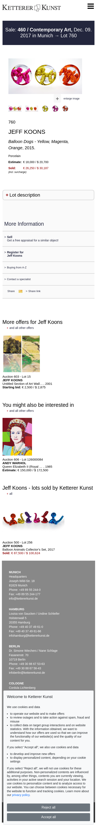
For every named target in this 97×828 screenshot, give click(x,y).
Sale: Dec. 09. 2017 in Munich (48, 32)
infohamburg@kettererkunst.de (29, 635)
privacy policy (20, 795)
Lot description (24, 195)
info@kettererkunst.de (23, 598)
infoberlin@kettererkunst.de (27, 672)
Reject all (49, 807)
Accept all (48, 817)
